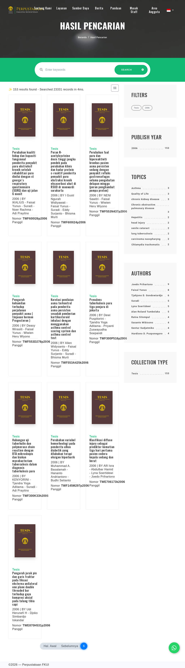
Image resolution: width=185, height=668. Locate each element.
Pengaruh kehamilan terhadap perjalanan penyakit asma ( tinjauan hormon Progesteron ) (22, 310)
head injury (138, 222)
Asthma (136, 188)
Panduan (115, 8)
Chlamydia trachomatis (146, 244)
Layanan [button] (61, 8)
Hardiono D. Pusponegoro (147, 333)
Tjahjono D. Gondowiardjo (147, 295)
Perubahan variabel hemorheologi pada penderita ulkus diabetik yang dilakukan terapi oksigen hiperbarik (63, 448)
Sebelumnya (69, 646)
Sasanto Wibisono (142, 322)
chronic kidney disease (145, 199)
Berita (99, 8)
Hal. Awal (50, 646)
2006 (135, 148)
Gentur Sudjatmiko (142, 328)
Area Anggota (154, 10)
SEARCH (127, 71)
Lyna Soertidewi (141, 306)
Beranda (82, 37)
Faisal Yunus (139, 290)
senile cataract (140, 228)
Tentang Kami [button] (42, 8)
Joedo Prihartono (142, 284)
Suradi (135, 300)
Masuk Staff (134, 10)
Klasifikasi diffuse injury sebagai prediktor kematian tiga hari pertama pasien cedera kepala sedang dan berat (102, 450)
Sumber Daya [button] (80, 8)
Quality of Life (140, 193)
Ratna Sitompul (140, 317)
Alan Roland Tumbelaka (145, 311)
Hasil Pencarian (99, 37)
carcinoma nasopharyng (145, 239)
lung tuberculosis (142, 233)
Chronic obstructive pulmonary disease (143, 206)
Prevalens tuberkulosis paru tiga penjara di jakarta (100, 304)
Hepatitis (137, 217)
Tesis (135, 373)
